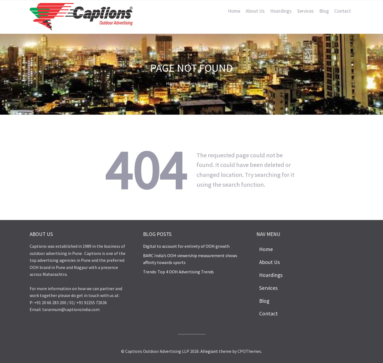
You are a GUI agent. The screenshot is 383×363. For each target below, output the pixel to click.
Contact (342, 11)
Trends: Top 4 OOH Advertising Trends (178, 271)
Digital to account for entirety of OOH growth (186, 246)
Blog (324, 11)
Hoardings (281, 11)
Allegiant (209, 351)
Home (234, 11)
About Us (255, 11)
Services (305, 11)
